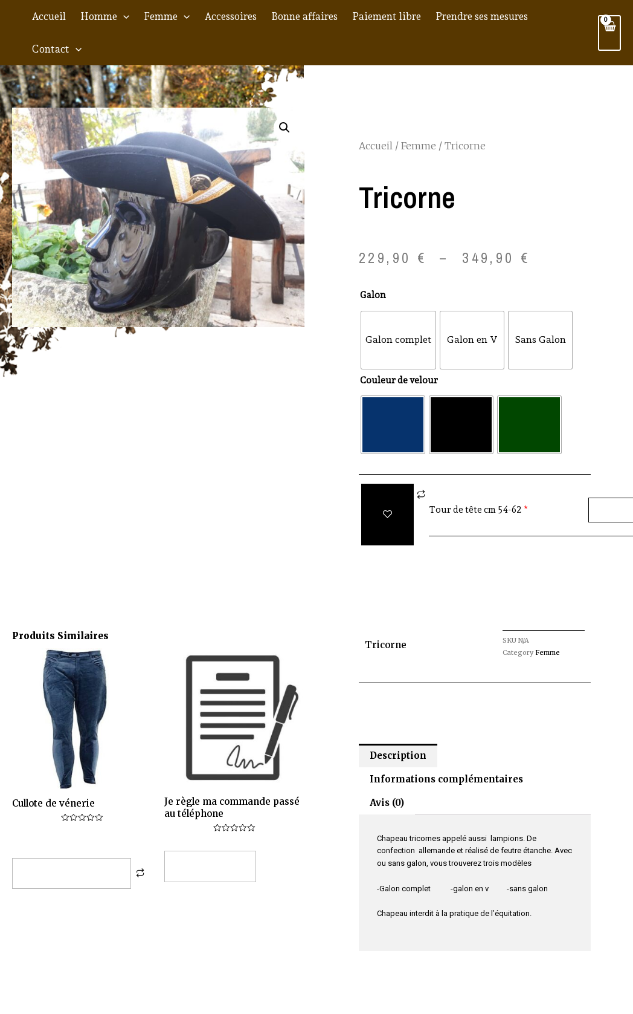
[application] (123, 16)
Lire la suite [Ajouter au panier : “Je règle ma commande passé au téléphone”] (210, 866)
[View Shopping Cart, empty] (609, 33)
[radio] (398, 340)
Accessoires (230, 16)
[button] (284, 127)
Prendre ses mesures (481, 16)
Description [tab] (398, 755)
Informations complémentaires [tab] (446, 779)
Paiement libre (386, 16)
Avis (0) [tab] (387, 802)
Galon (373, 295)
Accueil (48, 16)
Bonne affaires (304, 16)
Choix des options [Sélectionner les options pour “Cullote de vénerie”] (71, 873)
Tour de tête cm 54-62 (475, 509)
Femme (167, 16)
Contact (56, 49)
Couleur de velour (399, 380)
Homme (104, 16)
